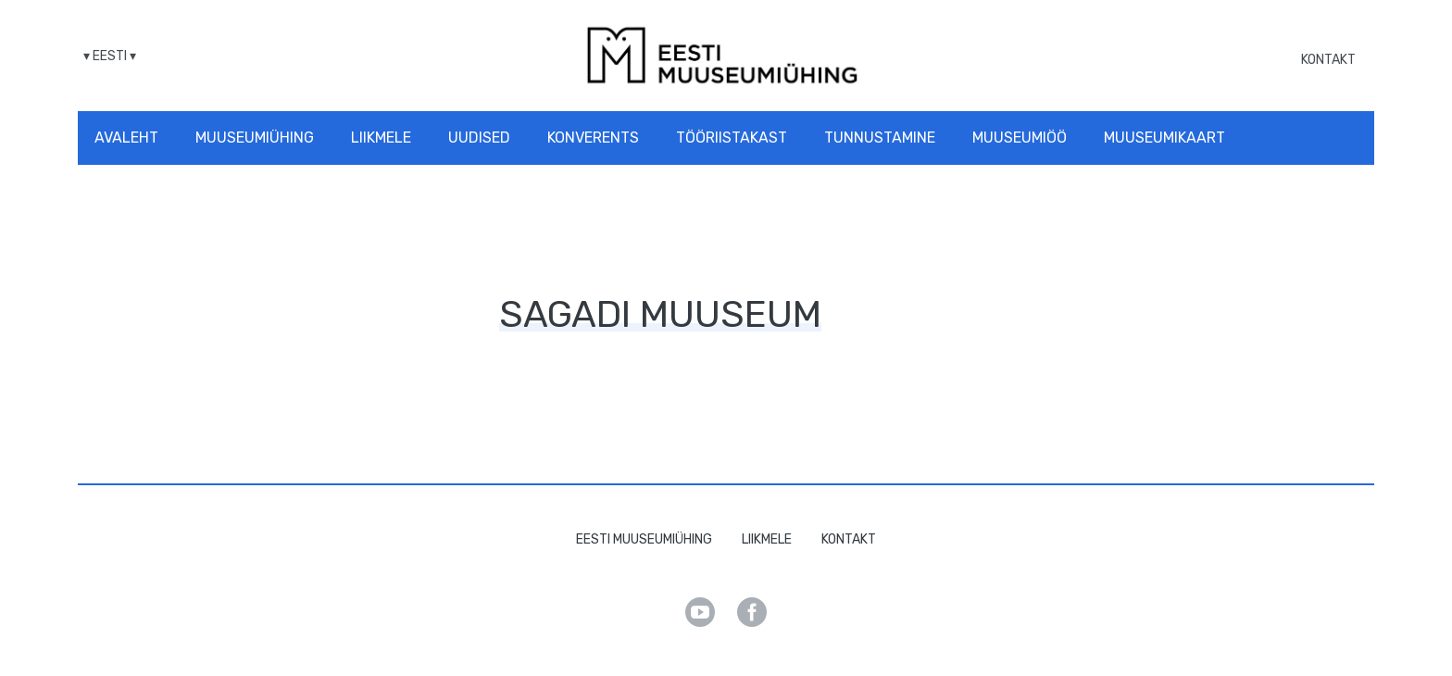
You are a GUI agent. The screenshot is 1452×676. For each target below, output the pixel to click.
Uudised (479, 137)
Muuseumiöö (1019, 137)
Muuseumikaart (1164, 137)
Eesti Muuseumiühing (644, 539)
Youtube (700, 612)
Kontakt (1328, 60)
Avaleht (126, 137)
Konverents (593, 137)
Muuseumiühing (254, 137)
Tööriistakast (731, 137)
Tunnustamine (879, 137)
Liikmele (381, 137)
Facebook (752, 612)
